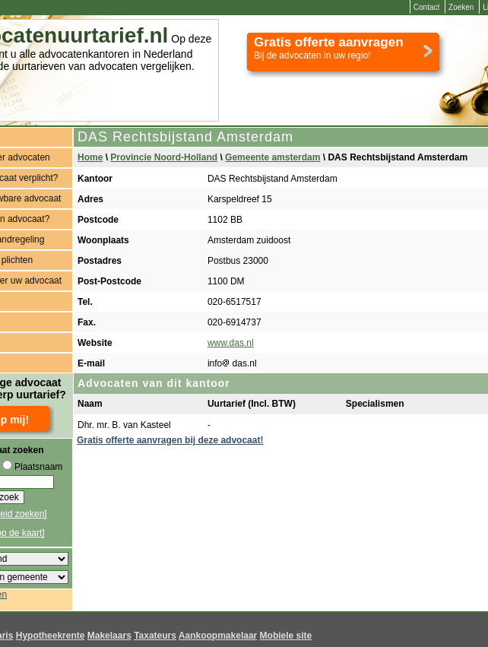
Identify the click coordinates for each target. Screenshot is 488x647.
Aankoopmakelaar (218, 635)
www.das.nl (231, 343)
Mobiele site (286, 635)
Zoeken (461, 7)
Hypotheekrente (50, 635)
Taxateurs (155, 635)
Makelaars (109, 635)
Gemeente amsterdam (272, 157)
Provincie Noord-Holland (163, 157)
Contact (426, 7)
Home (90, 157)
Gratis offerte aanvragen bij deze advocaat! (170, 440)
